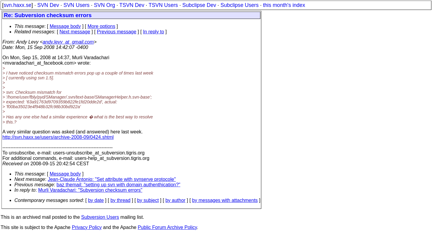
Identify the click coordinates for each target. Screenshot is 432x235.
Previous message (116, 31)
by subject (148, 200)
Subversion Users (100, 217)
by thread (120, 200)
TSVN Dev (131, 5)
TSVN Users (163, 5)
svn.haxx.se (18, 5)
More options (102, 26)
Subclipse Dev (199, 5)
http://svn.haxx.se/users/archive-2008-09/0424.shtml (58, 137)
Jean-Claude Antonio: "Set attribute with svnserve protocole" (112, 179)
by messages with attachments (225, 200)
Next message (74, 31)
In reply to (153, 31)
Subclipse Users (239, 5)
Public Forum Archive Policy (167, 227)
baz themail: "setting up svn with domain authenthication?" (119, 184)
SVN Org (104, 5)
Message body (65, 26)
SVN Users (76, 5)
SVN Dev (48, 5)
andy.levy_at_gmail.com (68, 41)
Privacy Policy (87, 227)
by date (96, 200)
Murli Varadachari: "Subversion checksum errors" (90, 190)
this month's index (284, 5)
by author (175, 200)
